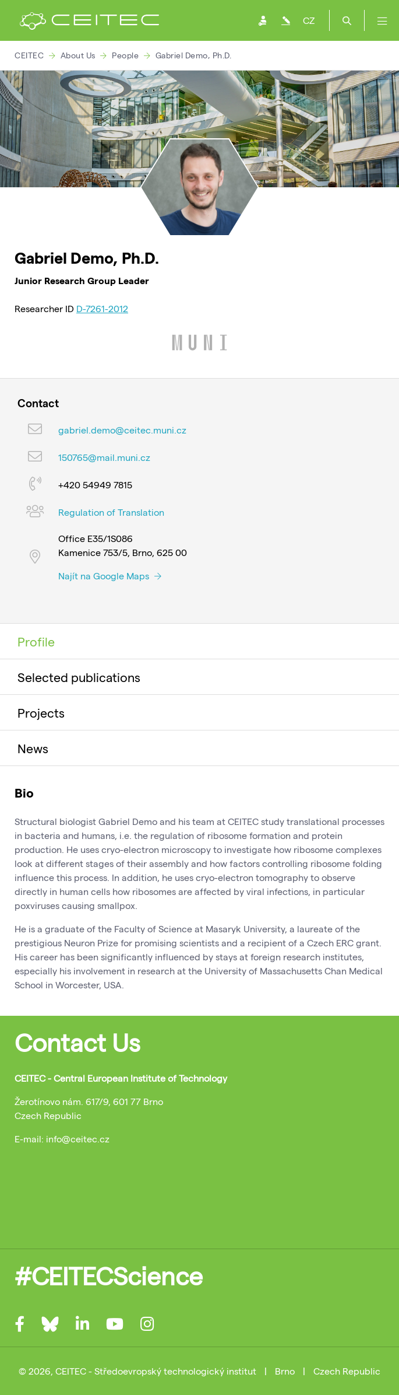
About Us (78, 55)
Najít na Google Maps (109, 575)
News (32, 748)
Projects (41, 712)
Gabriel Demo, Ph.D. (194, 55)
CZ (309, 20)
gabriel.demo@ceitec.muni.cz (122, 429)
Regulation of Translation (111, 512)
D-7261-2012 (102, 308)
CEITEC (29, 55)
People (125, 55)
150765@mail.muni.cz (104, 457)
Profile (36, 641)
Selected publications (78, 676)
